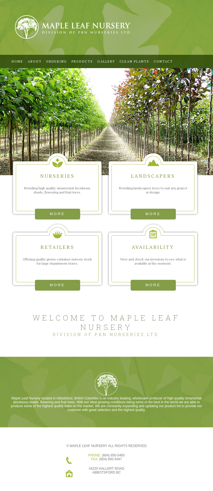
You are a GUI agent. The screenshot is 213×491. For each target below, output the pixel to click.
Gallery (106, 61)
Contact (163, 61)
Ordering (56, 61)
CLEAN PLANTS (134, 61)
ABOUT (35, 61)
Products (82, 61)
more (57, 214)
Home (17, 61)
